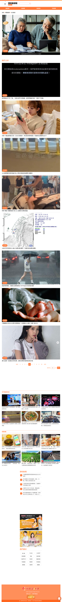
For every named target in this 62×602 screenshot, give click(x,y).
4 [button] (3, 45)
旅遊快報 (38, 8)
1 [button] (3, 41)
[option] (8, 8)
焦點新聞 (7, 8)
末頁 (45, 364)
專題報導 (7, 12)
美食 (31, 556)
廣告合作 (28, 593)
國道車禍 (38, 559)
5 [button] (3, 47)
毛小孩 (31, 553)
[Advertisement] (31, 379)
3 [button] (3, 44)
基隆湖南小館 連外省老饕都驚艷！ (30, 423)
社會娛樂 (23, 8)
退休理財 (38, 556)
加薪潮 (31, 564)
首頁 (3, 12)
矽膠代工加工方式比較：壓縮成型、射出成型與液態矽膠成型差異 (31, 489)
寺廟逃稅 (23, 561)
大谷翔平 (38, 553)
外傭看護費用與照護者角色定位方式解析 (31, 54)
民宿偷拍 (38, 561)
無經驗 (23, 564)
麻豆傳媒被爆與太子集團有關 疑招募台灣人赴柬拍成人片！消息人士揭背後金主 (31, 493)
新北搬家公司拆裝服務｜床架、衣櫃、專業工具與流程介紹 (31, 479)
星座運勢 (23, 556)
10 (41, 364)
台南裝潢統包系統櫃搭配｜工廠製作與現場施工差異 (31, 484)
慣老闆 (31, 561)
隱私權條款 (35, 593)
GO (58, 367)
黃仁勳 (23, 553)
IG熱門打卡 (23, 559)
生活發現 (13, 12)
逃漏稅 (38, 564)
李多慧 (31, 559)
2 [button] (3, 43)
